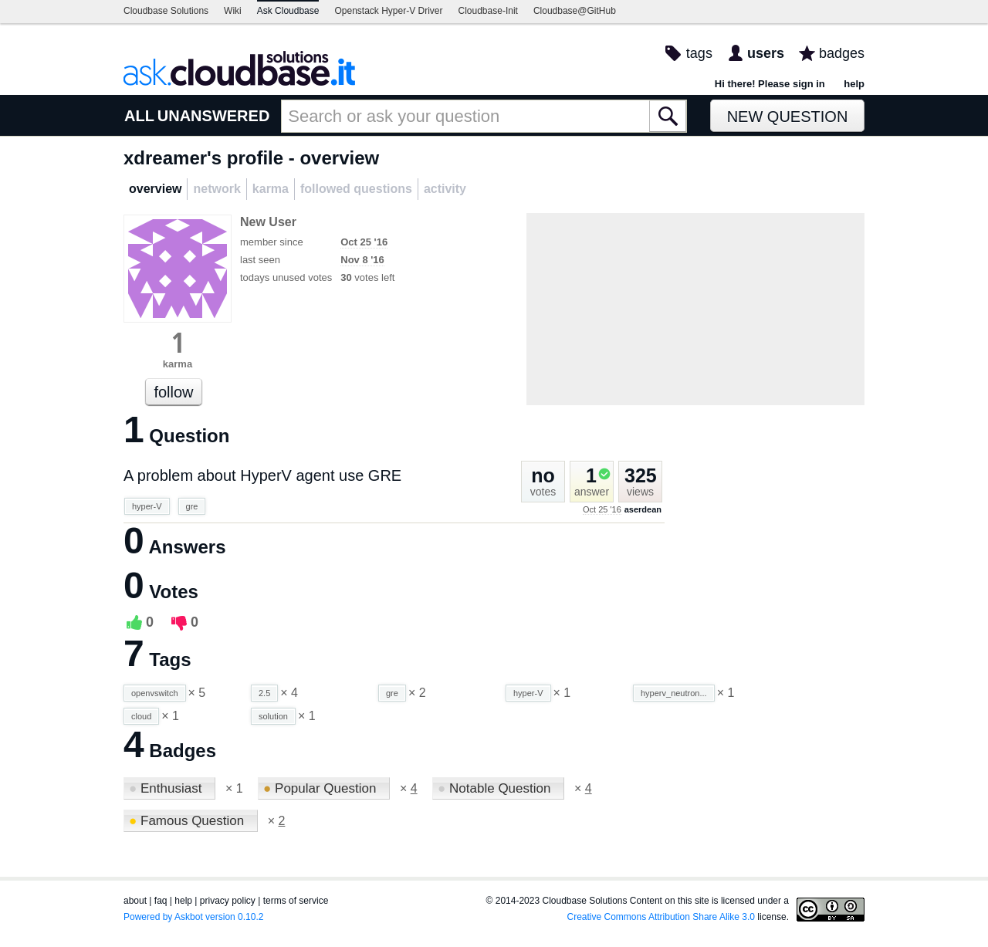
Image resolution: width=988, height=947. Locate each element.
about (135, 900)
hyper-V (147, 506)
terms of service (296, 900)
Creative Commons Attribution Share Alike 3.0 (661, 916)
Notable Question (496, 788)
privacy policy (227, 900)
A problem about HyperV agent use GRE (262, 475)
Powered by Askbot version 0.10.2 (193, 916)
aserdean (642, 509)
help (854, 84)
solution (273, 716)
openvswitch (154, 693)
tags (699, 53)
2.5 (264, 693)
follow (173, 392)
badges (841, 53)
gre (192, 506)
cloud (141, 716)
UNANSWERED (213, 115)
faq (160, 900)
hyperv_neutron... (674, 693)
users (765, 53)
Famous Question (188, 820)
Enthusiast (167, 788)
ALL (139, 115)
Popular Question (321, 788)
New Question (787, 116)
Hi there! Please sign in (770, 84)
